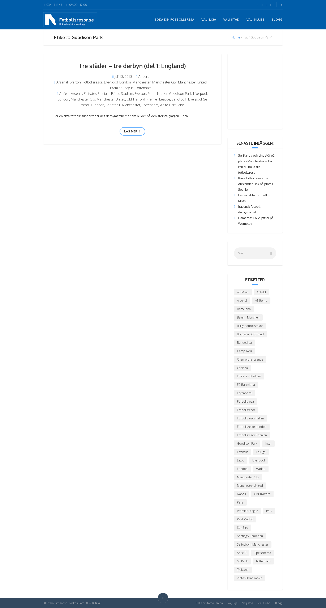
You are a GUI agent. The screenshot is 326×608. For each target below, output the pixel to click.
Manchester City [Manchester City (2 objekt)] (248, 477)
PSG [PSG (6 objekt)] (269, 511)
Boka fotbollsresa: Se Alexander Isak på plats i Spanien (255, 184)
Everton (75, 82)
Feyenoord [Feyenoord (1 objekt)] (244, 393)
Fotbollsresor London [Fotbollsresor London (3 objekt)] (251, 427)
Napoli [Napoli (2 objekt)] (241, 494)
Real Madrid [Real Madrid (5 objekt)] (245, 519)
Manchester (141, 82)
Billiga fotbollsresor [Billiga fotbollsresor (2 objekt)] (250, 326)
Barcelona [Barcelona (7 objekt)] (244, 309)
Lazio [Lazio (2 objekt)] (240, 460)
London (125, 82)
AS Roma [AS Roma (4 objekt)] (261, 301)
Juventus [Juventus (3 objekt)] (242, 452)
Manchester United (192, 82)
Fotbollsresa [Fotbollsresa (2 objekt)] (245, 401)
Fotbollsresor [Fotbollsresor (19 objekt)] (246, 410)
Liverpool (111, 82)
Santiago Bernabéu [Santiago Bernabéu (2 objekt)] (250, 536)
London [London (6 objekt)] (242, 469)
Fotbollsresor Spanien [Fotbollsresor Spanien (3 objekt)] (252, 435)
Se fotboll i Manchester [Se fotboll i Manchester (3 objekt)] (252, 544)
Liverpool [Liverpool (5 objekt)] (258, 460)
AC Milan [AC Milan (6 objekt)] (243, 292)
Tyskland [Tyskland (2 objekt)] (243, 570)
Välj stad (231, 19)
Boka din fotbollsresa (174, 19)
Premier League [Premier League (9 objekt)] (247, 511)
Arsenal (62, 82)
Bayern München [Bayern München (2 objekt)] (248, 317)
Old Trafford (136, 99)
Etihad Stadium (122, 93)
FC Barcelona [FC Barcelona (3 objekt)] (246, 385)
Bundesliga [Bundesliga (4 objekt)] (244, 343)
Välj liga (208, 19)
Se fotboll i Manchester (123, 105)
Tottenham (143, 88)
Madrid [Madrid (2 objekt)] (260, 469)
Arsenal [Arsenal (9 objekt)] (242, 301)
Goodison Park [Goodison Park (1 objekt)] (247, 443)
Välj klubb (255, 19)
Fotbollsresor (92, 82)
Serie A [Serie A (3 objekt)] (241, 553)
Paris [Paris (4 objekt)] (240, 502)
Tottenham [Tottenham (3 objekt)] (263, 561)
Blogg (277, 19)
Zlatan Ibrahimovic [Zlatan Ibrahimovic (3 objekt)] (249, 578)
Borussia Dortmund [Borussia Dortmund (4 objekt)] (250, 334)
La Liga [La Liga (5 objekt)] (261, 452)
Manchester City (164, 82)
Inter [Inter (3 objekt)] (268, 443)
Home (236, 37)
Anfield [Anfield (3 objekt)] (261, 292)
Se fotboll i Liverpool (187, 99)
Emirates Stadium (97, 93)
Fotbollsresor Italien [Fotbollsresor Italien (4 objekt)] (250, 418)
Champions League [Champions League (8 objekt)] (250, 359)
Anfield (64, 93)
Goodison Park (180, 93)
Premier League (122, 88)
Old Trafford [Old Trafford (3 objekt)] (262, 494)
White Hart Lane (172, 105)
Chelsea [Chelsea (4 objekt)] (242, 368)
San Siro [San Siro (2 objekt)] (242, 528)
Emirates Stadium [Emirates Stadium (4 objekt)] (249, 376)
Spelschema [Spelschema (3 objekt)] (262, 553)
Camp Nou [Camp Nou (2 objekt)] (244, 351)
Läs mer (132, 131)
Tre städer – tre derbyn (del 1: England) (132, 66)
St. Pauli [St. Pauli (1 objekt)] (242, 561)
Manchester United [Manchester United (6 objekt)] (250, 486)
